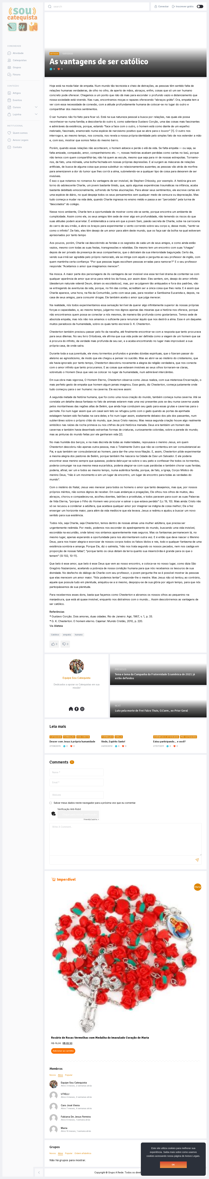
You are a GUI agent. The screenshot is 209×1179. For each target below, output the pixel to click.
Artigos (54, 54)
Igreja (118, 737)
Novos (52, 1075)
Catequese (55, 737)
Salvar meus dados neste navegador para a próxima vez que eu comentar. (95, 802)
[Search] (49, 6)
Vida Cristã (83, 737)
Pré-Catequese (189, 737)
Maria (64, 1128)
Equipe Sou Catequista (74, 1082)
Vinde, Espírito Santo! (113, 741)
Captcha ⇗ (91, 819)
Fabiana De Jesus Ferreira (76, 1116)
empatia (67, 634)
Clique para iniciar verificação (79, 814)
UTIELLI (65, 1094)
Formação (69, 737)
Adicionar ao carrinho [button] (63, 1051)
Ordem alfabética (82, 1153)
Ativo (60, 1075)
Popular (68, 1075)
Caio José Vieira (70, 1105)
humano (79, 634)
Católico (55, 634)
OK (173, 1165)
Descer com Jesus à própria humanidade (72, 741)
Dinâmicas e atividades (166, 737)
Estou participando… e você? (169, 741)
